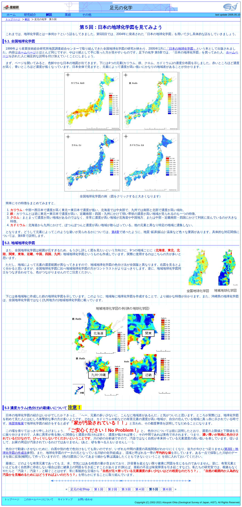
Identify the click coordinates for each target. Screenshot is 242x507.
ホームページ (27, 52)
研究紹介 (30, 14)
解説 (49, 14)
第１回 (98, 489)
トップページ (12, 19)
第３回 (126, 489)
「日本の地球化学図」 (181, 48)
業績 (68, 14)
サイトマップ (65, 499)
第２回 (112, 489)
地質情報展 (16, 423)
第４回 (139, 489)
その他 (86, 14)
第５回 (153, 489)
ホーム (11, 14)
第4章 (115, 232)
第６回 (167, 489)
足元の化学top (80, 489)
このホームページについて (38, 499)
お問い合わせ (85, 499)
